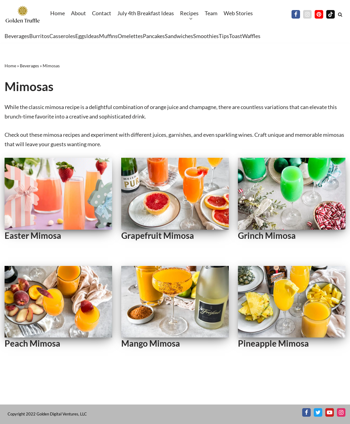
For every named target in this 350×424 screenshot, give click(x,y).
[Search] (340, 14)
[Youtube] (329, 412)
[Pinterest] (319, 14)
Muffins (108, 36)
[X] (318, 412)
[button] (190, 18)
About (78, 13)
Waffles (251, 36)
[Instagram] (307, 14)
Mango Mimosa (150, 343)
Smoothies (206, 36)
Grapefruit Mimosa (157, 235)
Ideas (92, 36)
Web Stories (238, 13)
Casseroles (62, 36)
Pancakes (154, 36)
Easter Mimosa (33, 235)
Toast (235, 36)
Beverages (17, 36)
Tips (224, 36)
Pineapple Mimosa (273, 343)
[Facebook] (296, 14)
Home (57, 13)
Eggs (80, 36)
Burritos (39, 36)
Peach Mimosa (32, 343)
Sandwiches (179, 36)
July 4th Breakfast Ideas (145, 13)
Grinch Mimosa (267, 235)
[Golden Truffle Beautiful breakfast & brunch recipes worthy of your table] (23, 14)
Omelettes (130, 36)
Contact (101, 13)
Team (211, 13)
